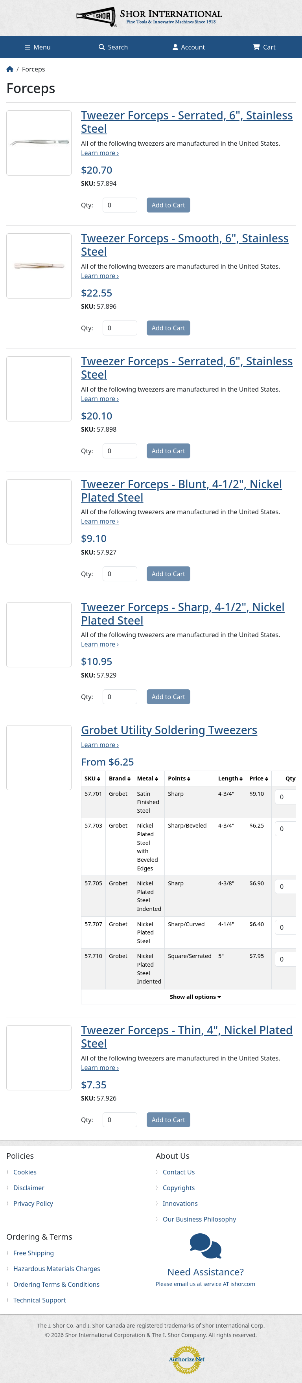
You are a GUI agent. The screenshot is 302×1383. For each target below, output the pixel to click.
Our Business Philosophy (199, 1219)
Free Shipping (33, 1253)
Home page (151, 18)
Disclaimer (28, 1187)
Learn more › (100, 152)
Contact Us (179, 1172)
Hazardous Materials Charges (56, 1268)
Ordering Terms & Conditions (56, 1284)
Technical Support (39, 1300)
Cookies (25, 1172)
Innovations (180, 1203)
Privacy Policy (33, 1203)
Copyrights (179, 1187)
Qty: (87, 205)
